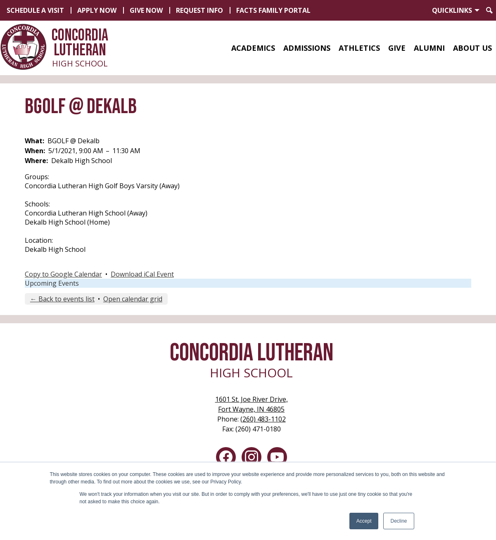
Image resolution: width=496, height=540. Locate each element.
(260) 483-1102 (263, 419)
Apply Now (96, 10)
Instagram (251, 458)
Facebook (226, 458)
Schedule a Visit (35, 10)
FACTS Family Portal (273, 10)
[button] (253, 48)
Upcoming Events (52, 283)
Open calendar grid (132, 298)
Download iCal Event (142, 274)
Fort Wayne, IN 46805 (251, 404)
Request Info (199, 10)
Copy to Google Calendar (63, 274)
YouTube (277, 458)
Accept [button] (364, 521)
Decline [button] (398, 521)
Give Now (146, 10)
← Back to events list (62, 298)
